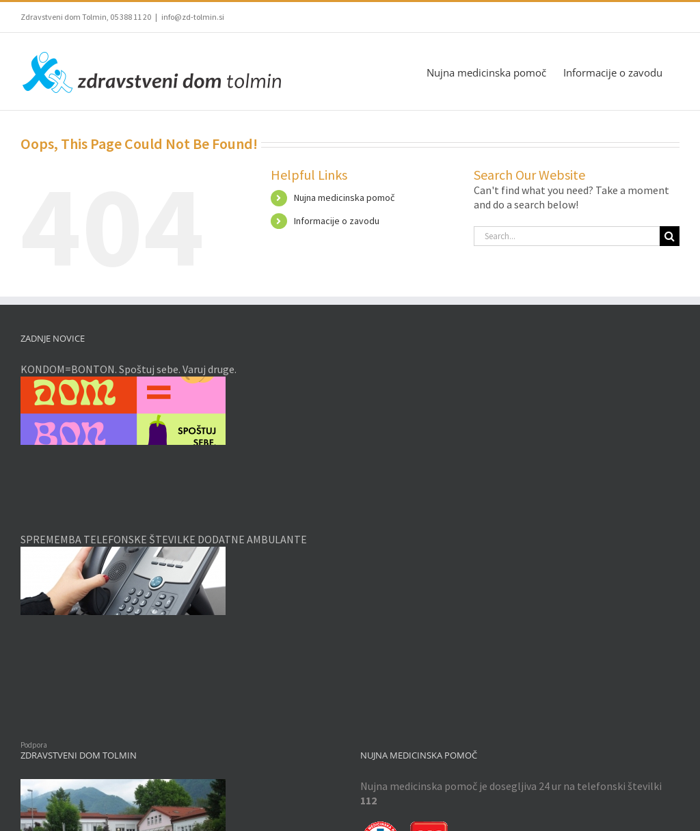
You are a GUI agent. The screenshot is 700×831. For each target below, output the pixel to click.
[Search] (669, 236)
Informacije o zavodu (336, 221)
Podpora (34, 745)
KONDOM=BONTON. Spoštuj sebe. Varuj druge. (129, 369)
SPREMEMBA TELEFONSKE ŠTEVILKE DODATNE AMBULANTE (164, 539)
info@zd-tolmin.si (192, 17)
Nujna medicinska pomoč (344, 197)
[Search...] (567, 236)
